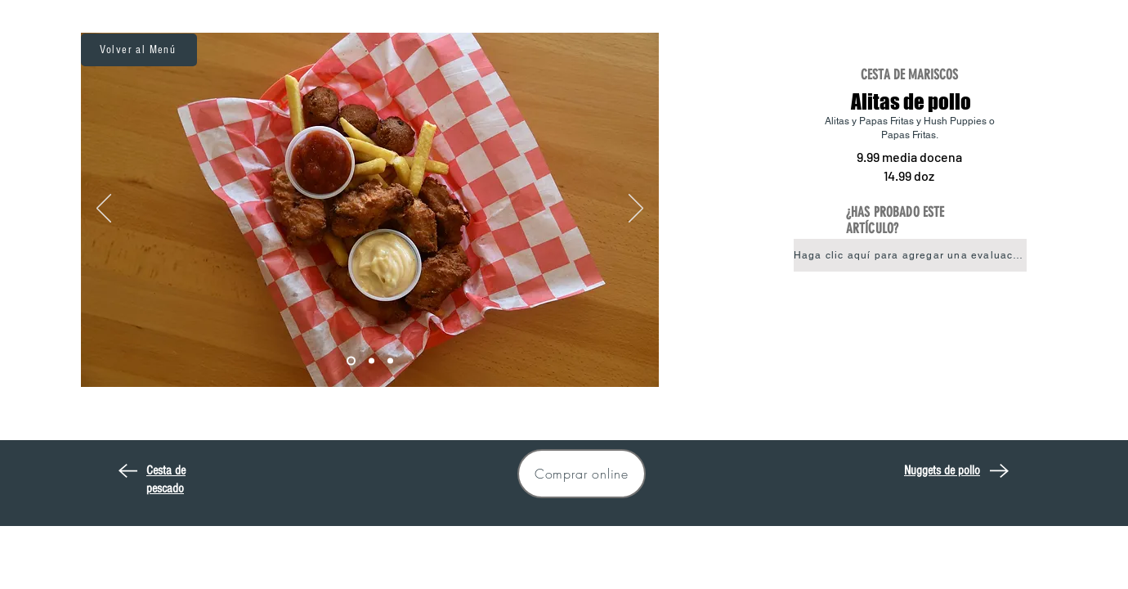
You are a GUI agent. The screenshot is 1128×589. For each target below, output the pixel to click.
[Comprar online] (581, 473)
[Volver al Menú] (139, 50)
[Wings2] (371, 361)
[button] (910, 255)
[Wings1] (351, 361)
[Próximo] (636, 209)
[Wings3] (390, 361)
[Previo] (103, 209)
